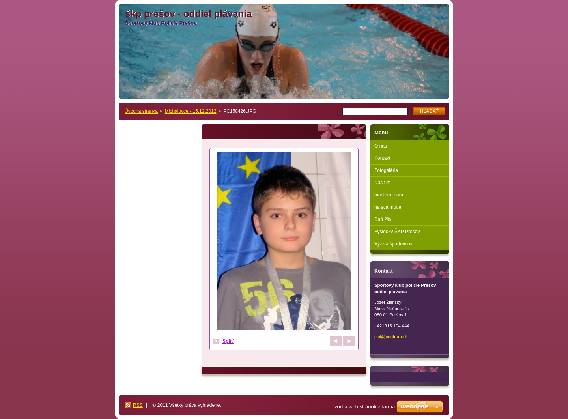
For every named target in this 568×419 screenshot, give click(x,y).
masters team (388, 195)
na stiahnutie (387, 207)
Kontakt (382, 158)
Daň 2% (382, 219)
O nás (380, 146)
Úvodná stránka (141, 111)
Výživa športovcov (393, 244)
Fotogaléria (386, 170)
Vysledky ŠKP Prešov (397, 231)
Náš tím (382, 182)
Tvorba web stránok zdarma (363, 407)
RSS (138, 405)
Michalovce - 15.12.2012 (191, 111)
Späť (228, 341)
